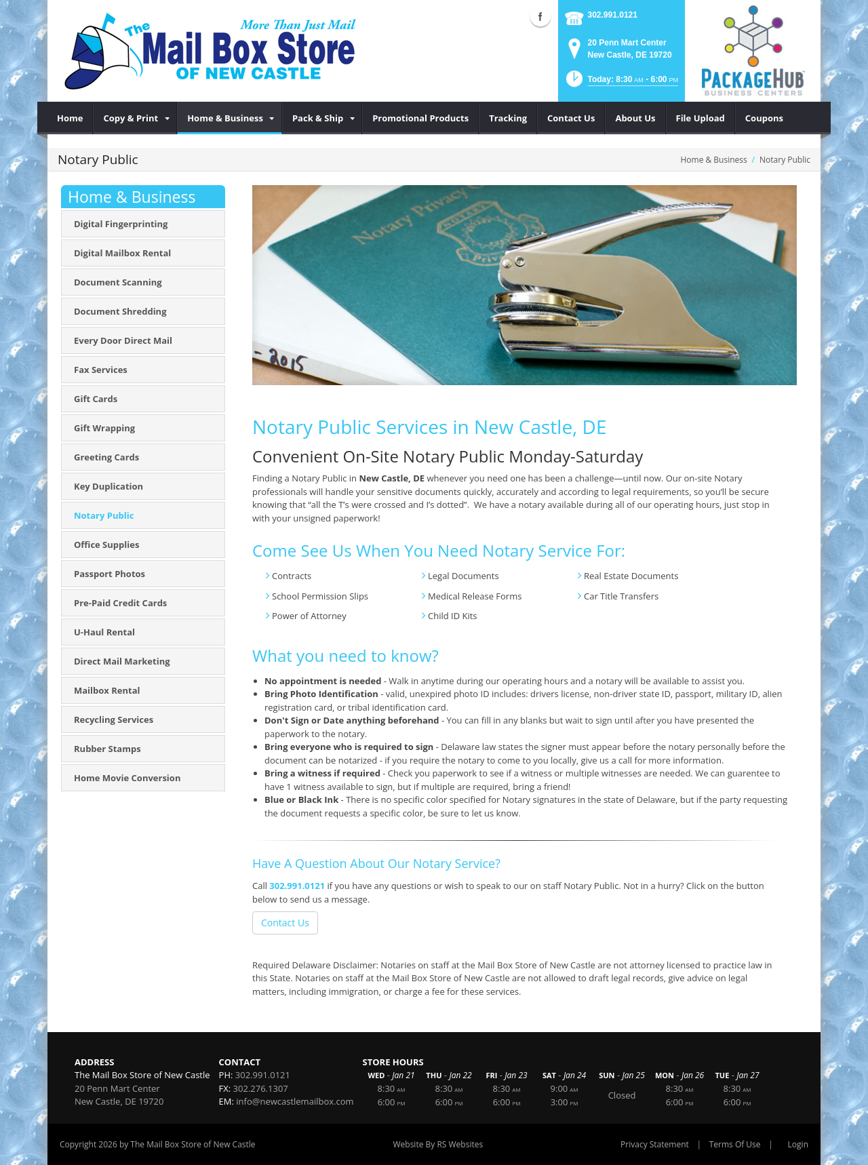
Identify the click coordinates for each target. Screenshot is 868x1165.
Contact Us (285, 922)
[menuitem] (70, 118)
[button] (621, 83)
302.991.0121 (612, 15)
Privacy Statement (654, 1144)
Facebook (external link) (540, 16)
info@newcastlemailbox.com (294, 1101)
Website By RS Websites (438, 1144)
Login (798, 1144)
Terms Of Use (735, 1144)
